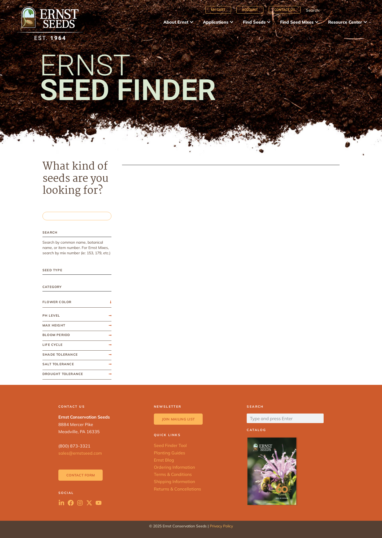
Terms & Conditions (173, 474)
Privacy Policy (221, 526)
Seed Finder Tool (170, 445)
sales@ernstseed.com (80, 453)
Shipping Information (174, 481)
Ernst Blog (164, 460)
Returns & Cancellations (177, 489)
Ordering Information (174, 467)
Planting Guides (169, 452)
